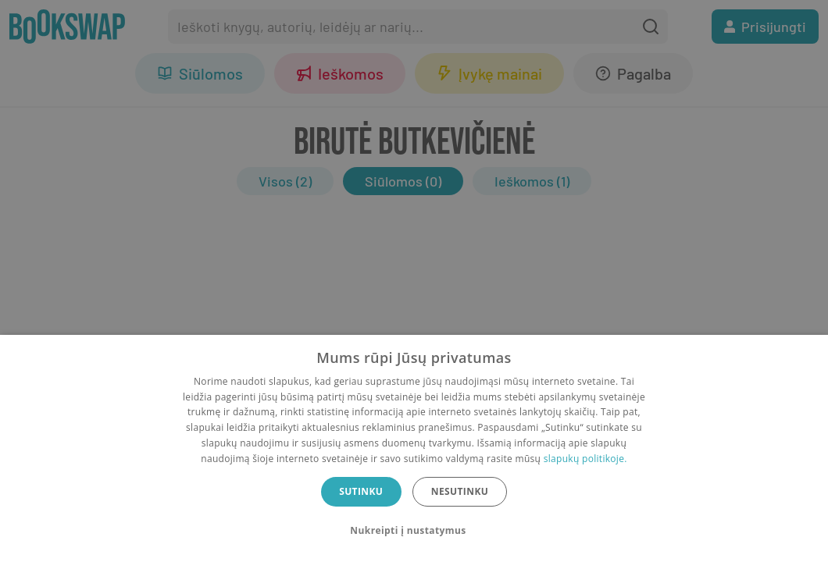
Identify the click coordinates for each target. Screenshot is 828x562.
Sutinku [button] (361, 491)
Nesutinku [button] (459, 491)
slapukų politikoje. (585, 458)
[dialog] (414, 448)
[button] (414, 530)
